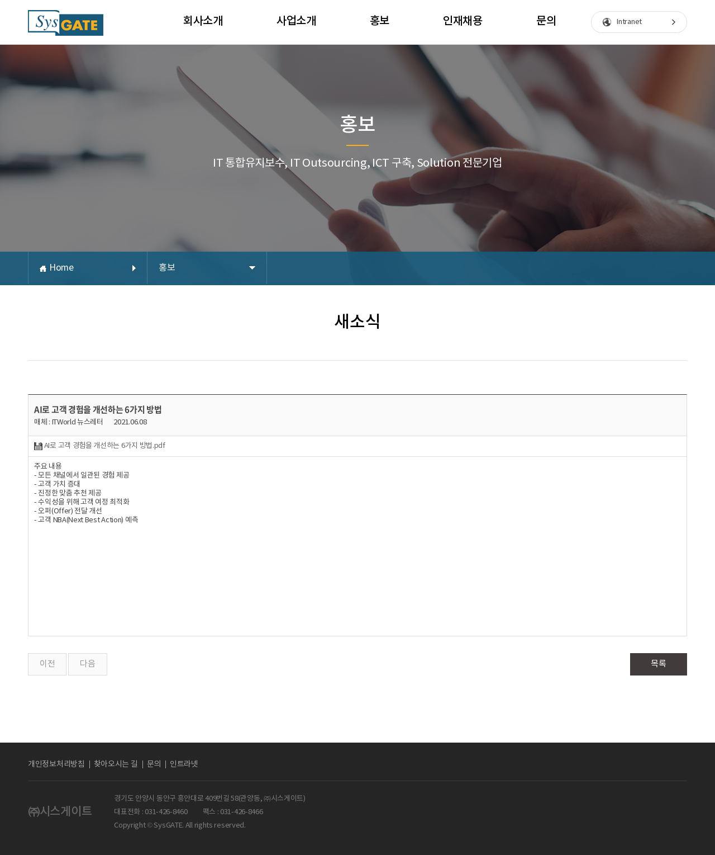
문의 (546, 21)
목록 (658, 664)
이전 (47, 664)
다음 (87, 664)
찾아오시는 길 (116, 764)
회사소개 (203, 21)
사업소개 (296, 21)
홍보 (379, 21)
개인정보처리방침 (56, 764)
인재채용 (463, 21)
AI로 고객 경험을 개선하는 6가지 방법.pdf (99, 446)
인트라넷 (184, 764)
